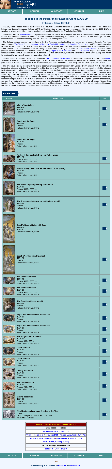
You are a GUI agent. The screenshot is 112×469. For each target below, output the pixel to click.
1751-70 (64, 449)
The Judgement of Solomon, (58, 58)
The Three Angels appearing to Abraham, (31, 44)
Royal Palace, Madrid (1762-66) (56, 442)
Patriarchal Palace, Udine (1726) (56, 431)
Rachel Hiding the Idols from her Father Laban (69, 44)
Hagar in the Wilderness (61, 51)
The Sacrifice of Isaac (87, 48)
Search (34, 11)
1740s (57, 449)
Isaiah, (108, 58)
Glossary (56, 11)
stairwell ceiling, (26, 34)
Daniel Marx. (75, 466)
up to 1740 (49, 449)
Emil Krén (62, 466)
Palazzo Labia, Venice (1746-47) (73, 435)
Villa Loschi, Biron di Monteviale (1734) (42, 435)
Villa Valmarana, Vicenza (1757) (69, 438)
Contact (79, 11)
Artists (12, 11)
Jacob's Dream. (82, 51)
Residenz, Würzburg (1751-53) (42, 438)
